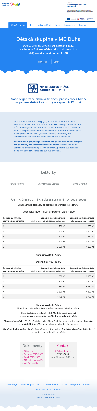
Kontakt (83, 25)
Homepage (12, 384)
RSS (49, 389)
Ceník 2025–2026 (32, 357)
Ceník (56, 61)
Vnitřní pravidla (31, 363)
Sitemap (57, 389)
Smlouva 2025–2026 (33, 354)
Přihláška (42, 61)
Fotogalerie (69, 25)
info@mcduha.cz (63, 351)
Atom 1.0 (40, 389)
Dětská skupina (17, 25)
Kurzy (57, 25)
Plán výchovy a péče (33, 360)
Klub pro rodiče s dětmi (40, 25)
